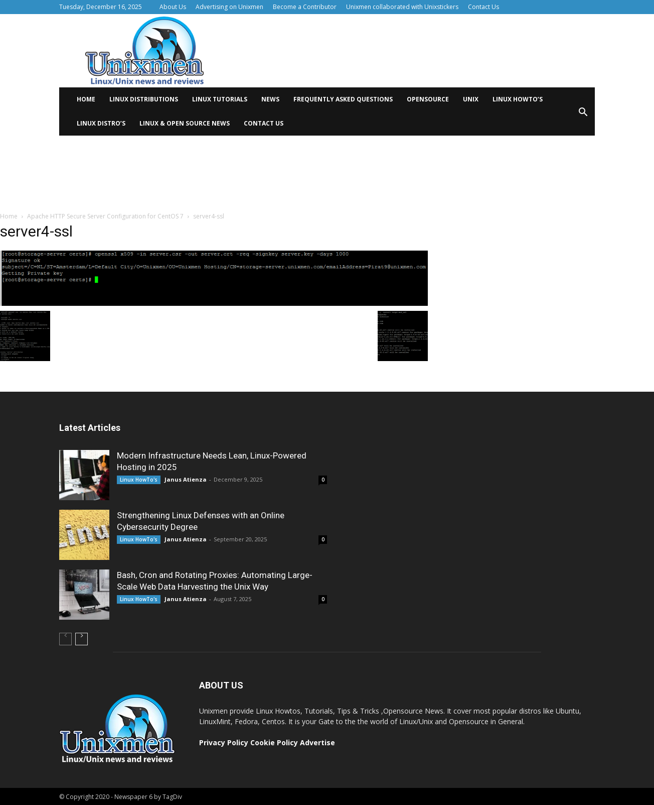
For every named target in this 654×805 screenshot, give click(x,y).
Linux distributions (143, 99)
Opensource (428, 99)
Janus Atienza (186, 479)
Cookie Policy (275, 742)
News (270, 99)
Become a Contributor (305, 7)
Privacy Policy (223, 742)
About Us (172, 7)
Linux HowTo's (138, 479)
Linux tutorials (219, 99)
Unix (470, 99)
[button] (583, 115)
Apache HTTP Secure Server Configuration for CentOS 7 (105, 216)
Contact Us (483, 7)
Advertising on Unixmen (229, 7)
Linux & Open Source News (184, 123)
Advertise (317, 742)
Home (86, 99)
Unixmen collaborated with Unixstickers (402, 7)
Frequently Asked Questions (343, 99)
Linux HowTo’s (518, 99)
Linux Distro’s (101, 123)
